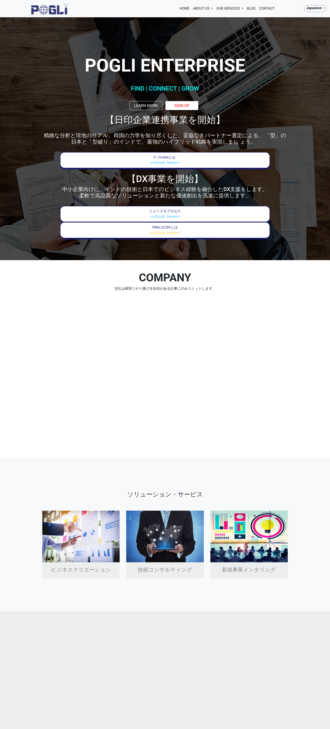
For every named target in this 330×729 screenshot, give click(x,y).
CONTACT (267, 8)
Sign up (181, 105)
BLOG (251, 8)
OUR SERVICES (228, 9)
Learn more (146, 105)
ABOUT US (201, 9)
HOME (184, 8)
